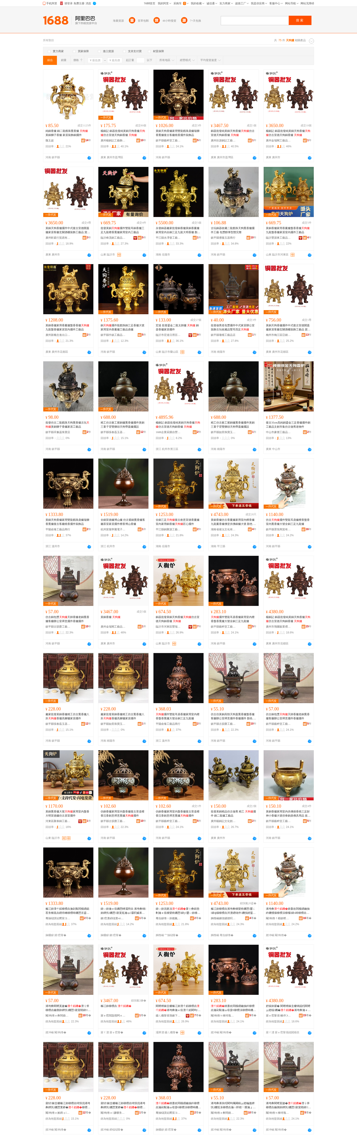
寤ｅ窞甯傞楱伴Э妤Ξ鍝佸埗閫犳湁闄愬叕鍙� (278, 1015)
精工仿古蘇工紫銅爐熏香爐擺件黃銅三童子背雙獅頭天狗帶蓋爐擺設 (122, 424)
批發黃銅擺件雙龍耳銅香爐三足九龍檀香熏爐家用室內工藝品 (122, 230)
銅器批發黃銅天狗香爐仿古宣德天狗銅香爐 (177, 619)
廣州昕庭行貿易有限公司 (58, 237)
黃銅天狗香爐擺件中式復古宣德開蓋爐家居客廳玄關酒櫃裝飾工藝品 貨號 (68, 230)
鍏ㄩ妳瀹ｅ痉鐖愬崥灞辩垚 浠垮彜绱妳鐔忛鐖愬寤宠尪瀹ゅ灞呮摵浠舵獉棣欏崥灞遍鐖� (123, 911)
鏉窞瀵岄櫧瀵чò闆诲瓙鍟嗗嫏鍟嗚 (113, 918)
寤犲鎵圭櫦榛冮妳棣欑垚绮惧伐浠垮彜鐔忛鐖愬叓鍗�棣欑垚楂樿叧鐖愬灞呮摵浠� (68, 1105)
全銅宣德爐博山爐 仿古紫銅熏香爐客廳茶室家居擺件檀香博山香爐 (123, 522)
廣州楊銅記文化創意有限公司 (223, 821)
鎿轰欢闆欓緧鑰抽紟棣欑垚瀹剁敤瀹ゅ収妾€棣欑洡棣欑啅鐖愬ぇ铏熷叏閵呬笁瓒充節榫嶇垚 (233, 1008)
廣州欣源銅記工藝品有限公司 (223, 140)
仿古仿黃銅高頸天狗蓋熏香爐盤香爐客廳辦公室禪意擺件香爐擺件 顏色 (233, 716)
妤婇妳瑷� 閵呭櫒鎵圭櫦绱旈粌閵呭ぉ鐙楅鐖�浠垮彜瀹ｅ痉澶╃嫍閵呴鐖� (288, 1008)
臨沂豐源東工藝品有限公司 (278, 237)
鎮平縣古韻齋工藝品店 (58, 626)
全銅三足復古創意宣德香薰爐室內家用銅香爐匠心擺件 (177, 522)
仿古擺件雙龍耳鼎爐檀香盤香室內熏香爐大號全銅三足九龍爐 (288, 522)
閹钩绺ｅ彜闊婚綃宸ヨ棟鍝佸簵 (58, 1015)
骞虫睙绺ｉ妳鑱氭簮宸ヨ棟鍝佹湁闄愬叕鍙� (168, 918)
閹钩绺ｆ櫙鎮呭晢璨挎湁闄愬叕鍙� (278, 918)
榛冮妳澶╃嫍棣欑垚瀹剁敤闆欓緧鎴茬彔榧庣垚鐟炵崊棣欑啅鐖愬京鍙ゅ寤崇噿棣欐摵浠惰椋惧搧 (68, 911)
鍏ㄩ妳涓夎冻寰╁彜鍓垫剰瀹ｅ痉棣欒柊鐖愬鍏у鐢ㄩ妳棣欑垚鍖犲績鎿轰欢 (178, 911)
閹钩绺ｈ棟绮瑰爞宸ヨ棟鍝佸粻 (223, 1015)
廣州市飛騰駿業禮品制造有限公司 (278, 626)
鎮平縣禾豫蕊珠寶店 (58, 432)
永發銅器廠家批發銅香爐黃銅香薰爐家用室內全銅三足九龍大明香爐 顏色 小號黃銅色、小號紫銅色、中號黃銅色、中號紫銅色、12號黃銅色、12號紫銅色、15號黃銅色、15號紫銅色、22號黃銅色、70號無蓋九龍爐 (178, 230)
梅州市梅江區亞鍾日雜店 (278, 335)
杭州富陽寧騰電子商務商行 (113, 529)
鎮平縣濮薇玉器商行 (223, 237)
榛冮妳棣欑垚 (116, 1006)
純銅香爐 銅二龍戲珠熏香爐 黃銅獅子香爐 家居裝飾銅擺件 (67, 133)
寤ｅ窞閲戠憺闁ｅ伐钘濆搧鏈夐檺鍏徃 (113, 1015)
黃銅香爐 (110, 617)
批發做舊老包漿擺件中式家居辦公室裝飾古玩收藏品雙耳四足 (233, 327)
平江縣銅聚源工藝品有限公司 (168, 529)
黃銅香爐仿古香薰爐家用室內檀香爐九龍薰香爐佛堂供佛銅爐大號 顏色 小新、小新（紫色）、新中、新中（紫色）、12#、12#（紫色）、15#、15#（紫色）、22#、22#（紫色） (233, 522)
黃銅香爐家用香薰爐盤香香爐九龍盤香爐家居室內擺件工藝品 (288, 230)
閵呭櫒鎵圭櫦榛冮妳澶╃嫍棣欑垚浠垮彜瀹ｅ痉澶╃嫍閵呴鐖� (178, 1008)
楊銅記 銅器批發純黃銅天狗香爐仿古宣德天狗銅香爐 (123, 133)
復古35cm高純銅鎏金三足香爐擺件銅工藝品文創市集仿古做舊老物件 (288, 424)
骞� (87, 918)
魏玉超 (50, 140)
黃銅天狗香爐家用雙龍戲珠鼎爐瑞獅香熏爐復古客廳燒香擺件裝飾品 (177, 133)
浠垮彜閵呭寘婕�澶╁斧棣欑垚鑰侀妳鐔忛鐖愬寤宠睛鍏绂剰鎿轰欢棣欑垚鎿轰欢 (68, 1008)
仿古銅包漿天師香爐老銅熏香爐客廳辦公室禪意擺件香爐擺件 (67, 619)
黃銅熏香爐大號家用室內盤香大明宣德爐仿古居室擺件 (67, 813)
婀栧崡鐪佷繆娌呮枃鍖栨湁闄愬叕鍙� (223, 918)
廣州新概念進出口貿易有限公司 (58, 335)
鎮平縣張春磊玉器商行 (113, 432)
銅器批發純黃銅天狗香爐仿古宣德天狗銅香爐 (233, 133)
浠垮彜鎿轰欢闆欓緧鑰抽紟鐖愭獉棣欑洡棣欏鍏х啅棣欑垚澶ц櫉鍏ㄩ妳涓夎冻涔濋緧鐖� (288, 911)
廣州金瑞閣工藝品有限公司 (278, 140)
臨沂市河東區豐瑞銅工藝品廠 (168, 626)
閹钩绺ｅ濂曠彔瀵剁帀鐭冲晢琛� (113, 1112)
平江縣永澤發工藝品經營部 (168, 237)
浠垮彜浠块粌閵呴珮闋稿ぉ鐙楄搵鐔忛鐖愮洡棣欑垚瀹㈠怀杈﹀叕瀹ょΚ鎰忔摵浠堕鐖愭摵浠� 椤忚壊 (233, 1105)
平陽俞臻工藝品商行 (58, 529)
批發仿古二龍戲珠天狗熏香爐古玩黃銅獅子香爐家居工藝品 (67, 424)
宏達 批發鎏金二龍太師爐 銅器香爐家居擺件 (177, 327)
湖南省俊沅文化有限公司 (223, 529)
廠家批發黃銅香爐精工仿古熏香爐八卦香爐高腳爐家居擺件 (67, 716)
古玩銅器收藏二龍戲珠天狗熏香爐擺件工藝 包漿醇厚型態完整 (233, 230)
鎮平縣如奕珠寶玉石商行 (223, 432)
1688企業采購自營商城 (168, 432)
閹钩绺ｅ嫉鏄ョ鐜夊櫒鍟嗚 (58, 1112)
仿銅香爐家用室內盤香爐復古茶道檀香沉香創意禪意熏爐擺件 (122, 813)
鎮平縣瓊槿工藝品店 (223, 335)
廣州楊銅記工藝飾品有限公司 (113, 140)
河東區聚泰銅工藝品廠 (58, 821)
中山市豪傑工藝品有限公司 (278, 432)
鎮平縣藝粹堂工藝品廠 (168, 140)
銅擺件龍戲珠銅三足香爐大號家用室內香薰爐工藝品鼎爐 (122, 327)
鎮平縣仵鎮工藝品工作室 (113, 335)
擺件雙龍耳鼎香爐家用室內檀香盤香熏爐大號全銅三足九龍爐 (233, 619)
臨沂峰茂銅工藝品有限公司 (113, 237)
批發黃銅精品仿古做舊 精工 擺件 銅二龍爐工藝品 (233, 813)
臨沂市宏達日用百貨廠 (168, 335)
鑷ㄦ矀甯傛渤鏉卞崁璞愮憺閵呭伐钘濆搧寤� (168, 1015)
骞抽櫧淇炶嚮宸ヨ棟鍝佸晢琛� (58, 918)
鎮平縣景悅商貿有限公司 (278, 529)
